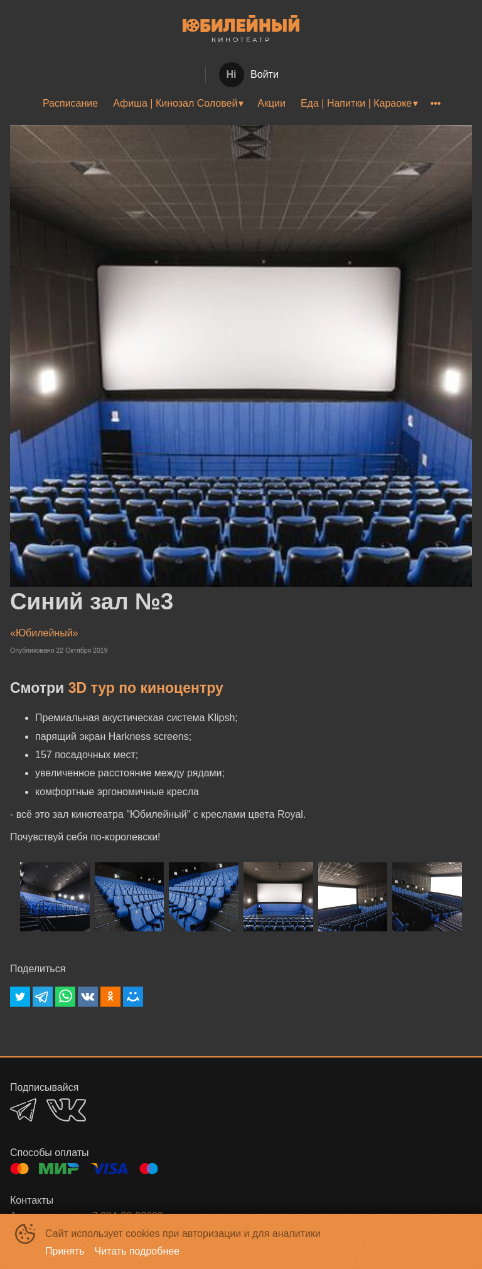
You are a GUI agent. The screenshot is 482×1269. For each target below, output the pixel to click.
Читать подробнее (137, 1251)
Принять (65, 1251)
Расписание (70, 103)
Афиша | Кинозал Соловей (175, 103)
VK (66, 1110)
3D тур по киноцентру (145, 688)
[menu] (241, 103)
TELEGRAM (23, 1110)
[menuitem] (70, 103)
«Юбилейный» (44, 633)
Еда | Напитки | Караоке (356, 103)
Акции (271, 103)
